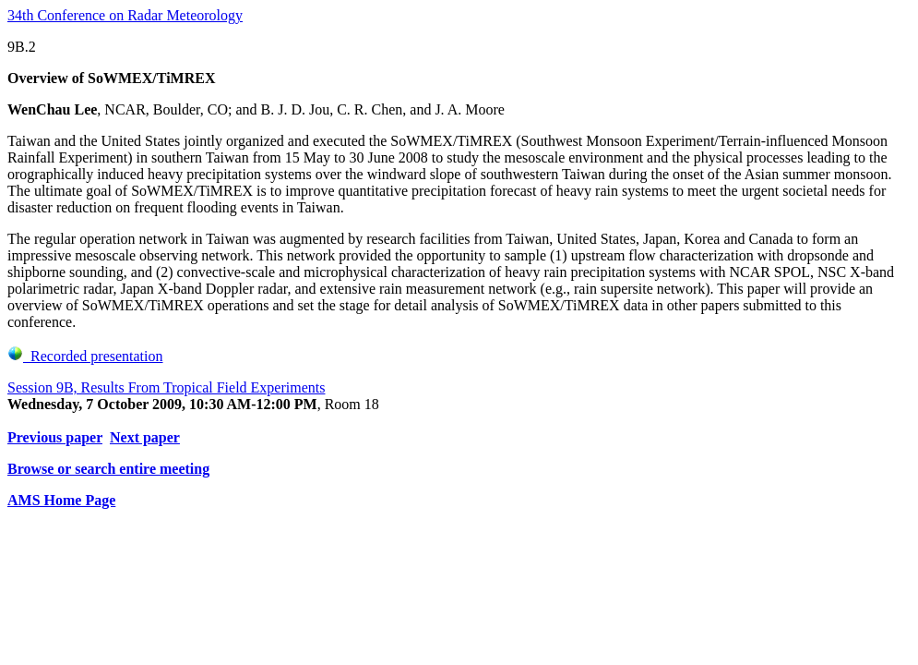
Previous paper (54, 437)
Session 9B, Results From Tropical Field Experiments (166, 387)
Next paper (145, 437)
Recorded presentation (85, 356)
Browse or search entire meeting (108, 469)
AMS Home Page (61, 500)
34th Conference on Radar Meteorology (125, 15)
